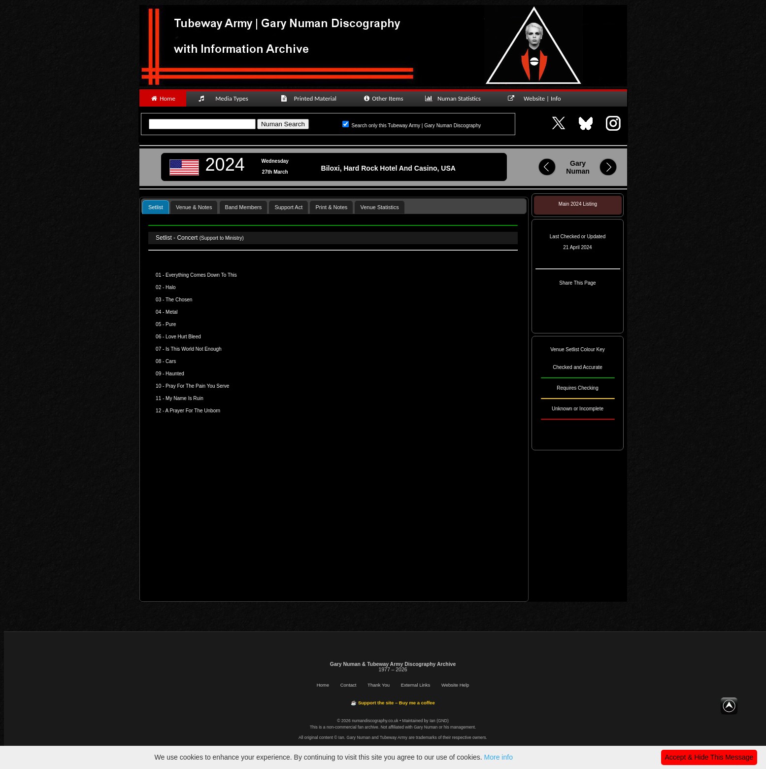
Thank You (378, 685)
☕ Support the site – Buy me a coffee (392, 702)
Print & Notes (331, 207)
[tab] (155, 207)
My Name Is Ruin (184, 398)
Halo (171, 287)
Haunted (175, 373)
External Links (416, 685)
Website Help (455, 685)
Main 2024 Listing (578, 204)
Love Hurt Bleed (183, 336)
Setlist (155, 207)
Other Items (383, 98)
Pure (171, 324)
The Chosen (179, 299)
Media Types (227, 98)
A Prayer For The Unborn (193, 410)
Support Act (288, 207)
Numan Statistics (455, 98)
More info (498, 757)
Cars (171, 361)
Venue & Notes (194, 207)
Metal (171, 312)
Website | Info (537, 98)
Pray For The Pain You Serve (197, 386)
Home (162, 98)
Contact (348, 685)
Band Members (243, 207)
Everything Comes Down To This (201, 275)
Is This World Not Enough (194, 349)
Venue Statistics (379, 207)
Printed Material (310, 98)
